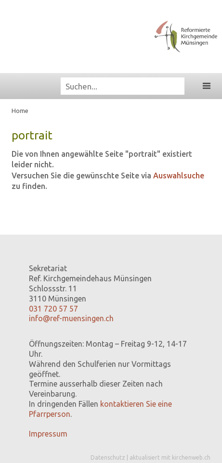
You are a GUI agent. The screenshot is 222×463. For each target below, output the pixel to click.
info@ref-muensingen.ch (71, 318)
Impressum (48, 433)
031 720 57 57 (53, 308)
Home (20, 110)
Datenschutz (108, 457)
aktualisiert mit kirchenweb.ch (170, 457)
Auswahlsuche (178, 175)
